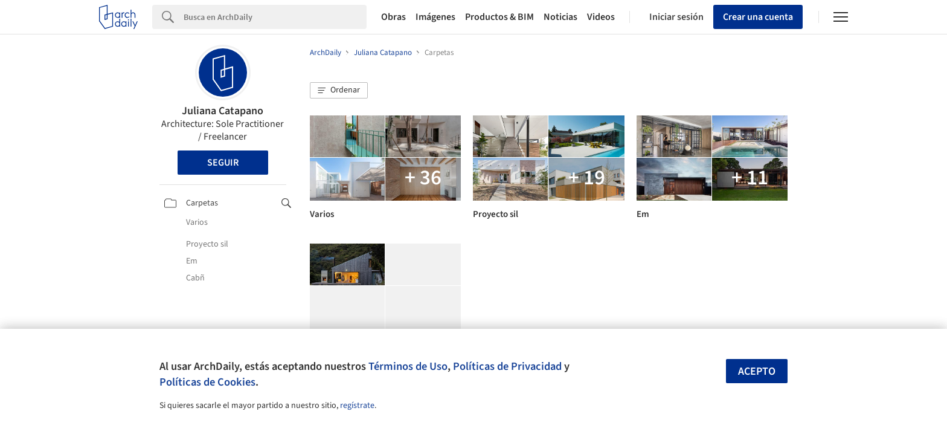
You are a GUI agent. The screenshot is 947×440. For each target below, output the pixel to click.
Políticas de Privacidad (507, 366)
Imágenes (435, 17)
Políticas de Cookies (207, 382)
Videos (601, 17)
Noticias (560, 17)
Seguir (223, 162)
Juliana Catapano (222, 110)
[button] (339, 90)
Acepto (756, 371)
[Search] (275, 17)
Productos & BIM (499, 17)
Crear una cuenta (758, 17)
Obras (393, 17)
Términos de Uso (408, 366)
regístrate (357, 406)
